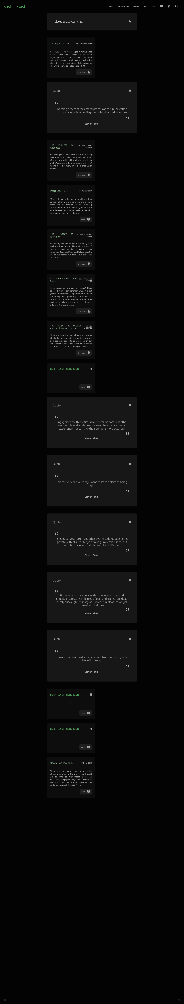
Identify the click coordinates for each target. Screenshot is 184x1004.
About (111, 6)
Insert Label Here (63, 232)
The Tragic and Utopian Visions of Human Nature (83, 427)
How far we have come (67, 945)
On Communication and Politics (72, 360)
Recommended (123, 6)
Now (145, 6)
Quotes (136, 6)
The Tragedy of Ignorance (68, 296)
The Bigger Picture (64, 46)
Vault (153, 6)
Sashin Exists (15, 6)
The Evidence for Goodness (69, 168)
